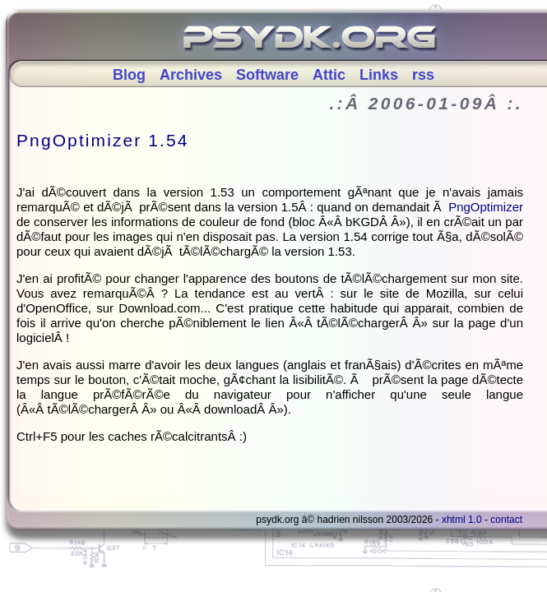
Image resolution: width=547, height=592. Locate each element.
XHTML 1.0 (462, 519)
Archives (191, 75)
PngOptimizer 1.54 (102, 140)
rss (423, 75)
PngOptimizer (485, 207)
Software (267, 75)
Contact (506, 519)
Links (378, 75)
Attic (329, 75)
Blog (129, 75)
